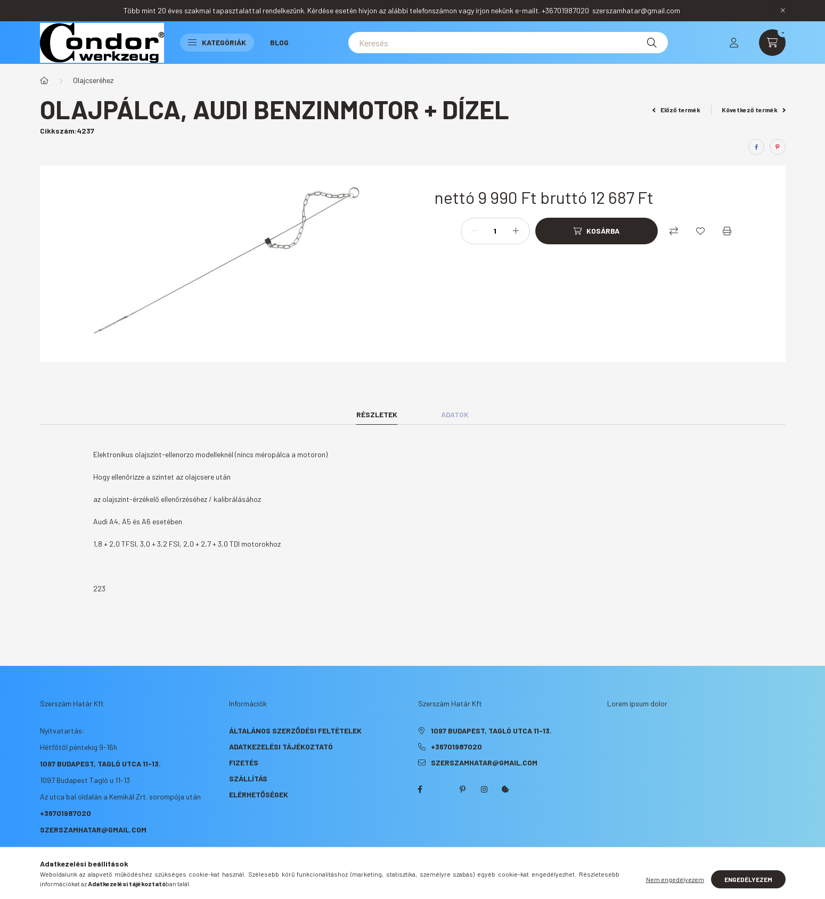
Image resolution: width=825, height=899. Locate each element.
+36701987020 (65, 813)
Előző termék (676, 109)
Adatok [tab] (455, 414)
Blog (279, 42)
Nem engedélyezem (675, 879)
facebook (420, 789)
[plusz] (516, 231)
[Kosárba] (596, 231)
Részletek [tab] (376, 414)
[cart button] (772, 42)
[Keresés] (508, 42)
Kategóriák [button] (217, 42)
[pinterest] (778, 147)
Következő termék (754, 109)
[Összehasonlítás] (673, 231)
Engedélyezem (748, 879)
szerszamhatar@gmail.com (93, 829)
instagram (484, 789)
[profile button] (734, 42)
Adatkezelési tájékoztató (281, 746)
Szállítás (248, 778)
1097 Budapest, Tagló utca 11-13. (100, 763)
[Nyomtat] (727, 231)
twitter (441, 789)
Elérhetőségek (258, 794)
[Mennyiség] (495, 231)
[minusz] (475, 231)
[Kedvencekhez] (700, 231)
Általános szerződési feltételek (295, 730)
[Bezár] (783, 11)
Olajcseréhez (93, 80)
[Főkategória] (44, 80)
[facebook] (756, 147)
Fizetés (243, 762)
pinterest (462, 789)
